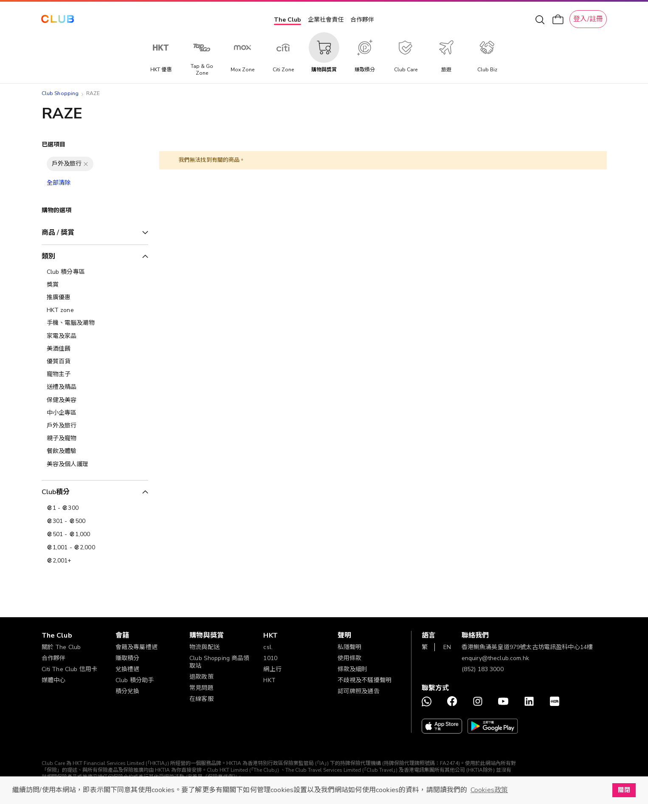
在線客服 (201, 699)
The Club (287, 20)
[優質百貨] (95, 361)
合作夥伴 (362, 20)
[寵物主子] (95, 374)
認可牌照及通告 (359, 691)
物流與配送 (204, 647)
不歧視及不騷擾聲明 (365, 680)
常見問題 (201, 688)
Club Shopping (60, 93)
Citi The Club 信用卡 (70, 669)
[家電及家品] (95, 336)
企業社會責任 (326, 20)
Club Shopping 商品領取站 (219, 662)
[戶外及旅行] (95, 426)
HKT (269, 680)
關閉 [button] (624, 790)
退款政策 (201, 677)
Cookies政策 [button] (489, 790)
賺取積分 (128, 658)
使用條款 (350, 658)
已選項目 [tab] (54, 145)
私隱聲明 (350, 647)
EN (447, 647)
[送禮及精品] (95, 387)
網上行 (272, 669)
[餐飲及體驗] (95, 451)
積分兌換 (128, 691)
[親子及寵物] (95, 438)
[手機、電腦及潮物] (95, 323)
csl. (268, 647)
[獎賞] (95, 285)
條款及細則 (353, 669)
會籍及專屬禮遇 (137, 647)
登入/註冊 (588, 19)
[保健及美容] (95, 400)
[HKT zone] (95, 310)
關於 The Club (61, 647)
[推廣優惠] (95, 297)
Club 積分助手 (135, 680)
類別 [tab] (48, 256)
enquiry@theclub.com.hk (495, 658)
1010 (270, 658)
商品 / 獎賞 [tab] (58, 232)
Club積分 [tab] (56, 492)
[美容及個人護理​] (95, 464)
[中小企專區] (95, 413)
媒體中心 (54, 680)
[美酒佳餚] (95, 349)
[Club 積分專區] (95, 272)
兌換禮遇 (128, 669)
